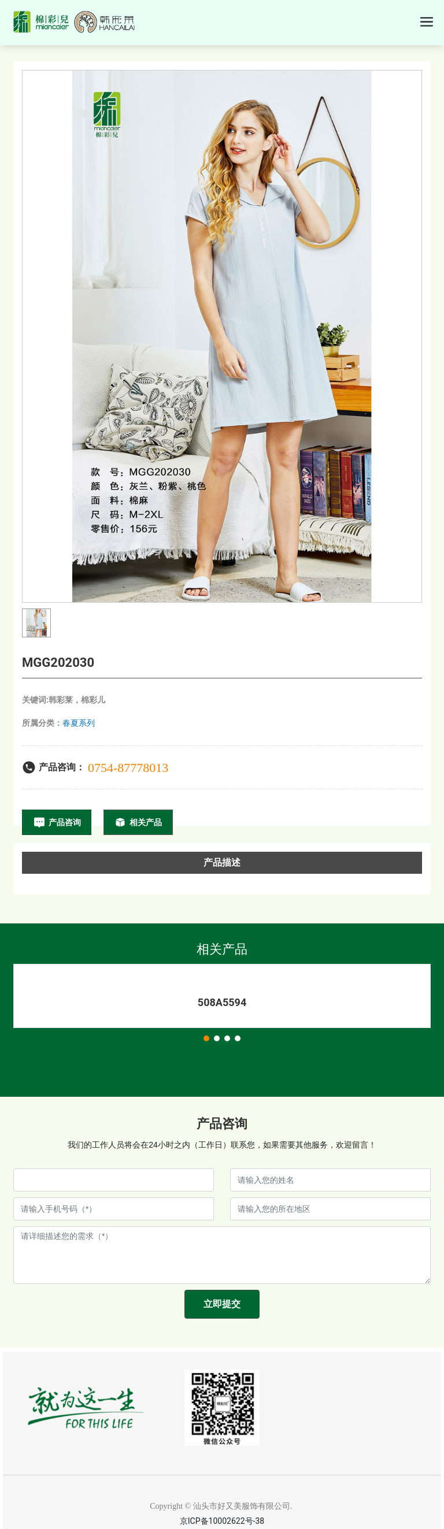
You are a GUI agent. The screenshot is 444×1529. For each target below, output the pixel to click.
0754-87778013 (128, 767)
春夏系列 (78, 723)
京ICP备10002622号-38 (222, 1521)
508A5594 (222, 1002)
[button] (206, 1038)
